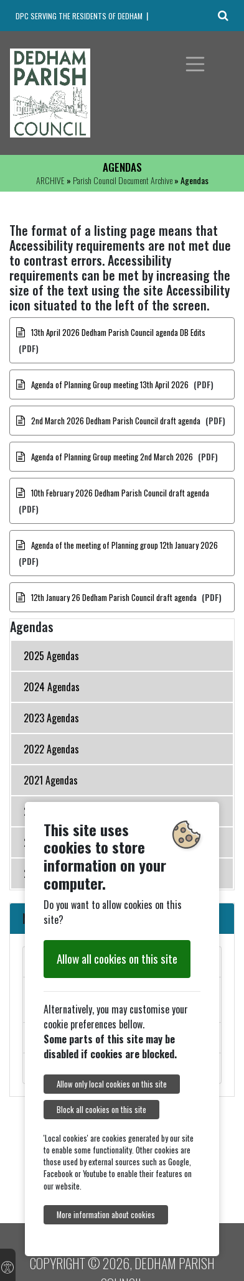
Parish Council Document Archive (122, 180)
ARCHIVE (50, 180)
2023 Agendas (51, 717)
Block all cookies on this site (101, 1110)
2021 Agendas (51, 780)
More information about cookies (106, 1215)
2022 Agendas (51, 749)
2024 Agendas (52, 686)
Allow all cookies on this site (117, 958)
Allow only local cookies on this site (112, 1084)
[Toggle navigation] (195, 64)
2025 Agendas (51, 655)
